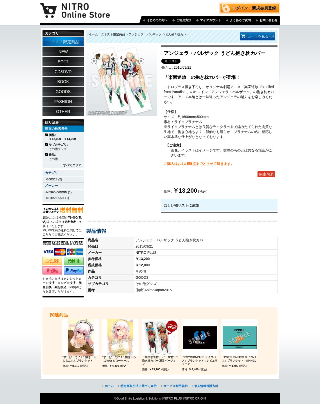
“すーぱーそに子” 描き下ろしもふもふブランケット (79, 359)
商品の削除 (46, 135)
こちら (47, 234)
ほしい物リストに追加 (181, 205)
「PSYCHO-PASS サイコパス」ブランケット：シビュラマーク (200, 361)
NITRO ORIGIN (56, 192)
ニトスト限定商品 (113, 34)
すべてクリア (72, 165)
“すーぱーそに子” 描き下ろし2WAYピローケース (119, 359)
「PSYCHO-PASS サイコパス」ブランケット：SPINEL (239, 359)
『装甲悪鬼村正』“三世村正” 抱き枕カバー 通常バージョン (160, 361)
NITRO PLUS (55, 198)
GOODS (52, 179)
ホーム (93, 34)
